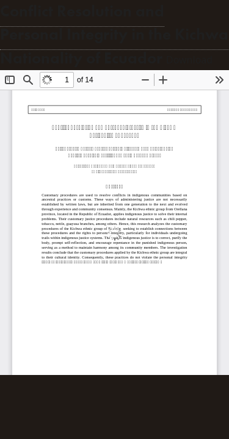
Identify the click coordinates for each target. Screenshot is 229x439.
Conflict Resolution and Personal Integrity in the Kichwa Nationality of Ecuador (114, 34)
